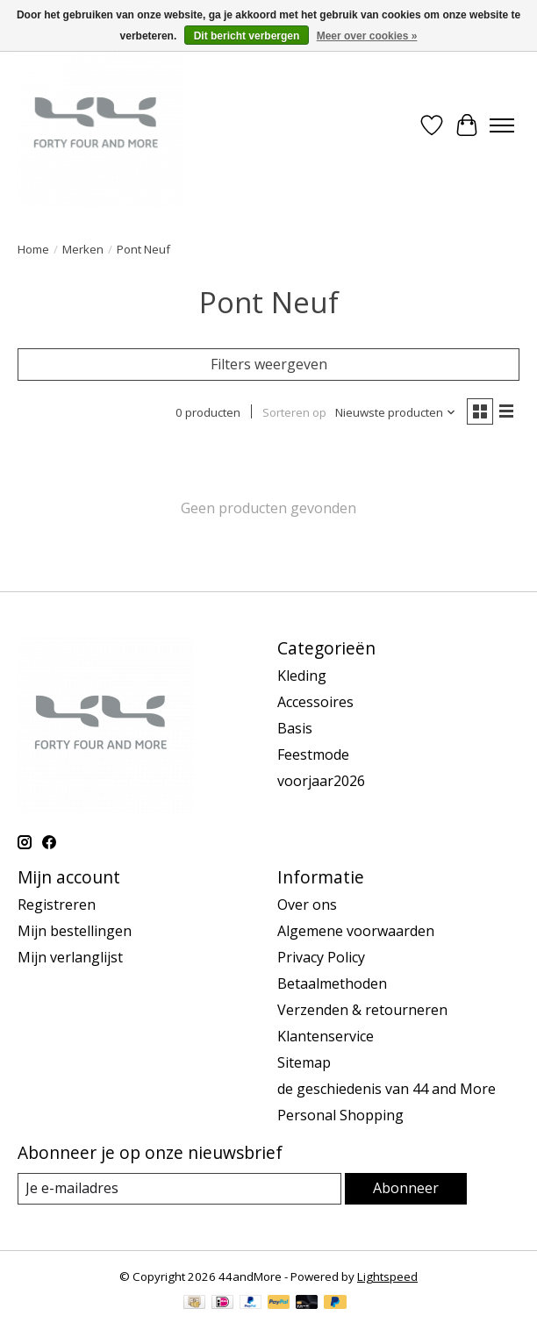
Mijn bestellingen (75, 930)
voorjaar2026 (321, 780)
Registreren (57, 904)
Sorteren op (294, 412)
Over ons (307, 904)
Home (33, 249)
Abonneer (406, 1188)
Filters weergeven (269, 364)
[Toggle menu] (501, 125)
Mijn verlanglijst (70, 957)
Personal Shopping (340, 1115)
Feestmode (313, 754)
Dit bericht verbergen (247, 36)
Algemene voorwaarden (355, 930)
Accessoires (315, 701)
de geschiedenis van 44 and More (386, 1088)
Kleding (301, 675)
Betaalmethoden (332, 983)
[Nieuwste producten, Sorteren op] (395, 412)
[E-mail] (179, 1188)
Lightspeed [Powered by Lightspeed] (387, 1276)
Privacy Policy (321, 957)
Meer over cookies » (367, 36)
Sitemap (304, 1062)
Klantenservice (325, 1036)
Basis (294, 728)
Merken (83, 249)
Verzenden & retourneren (362, 1009)
